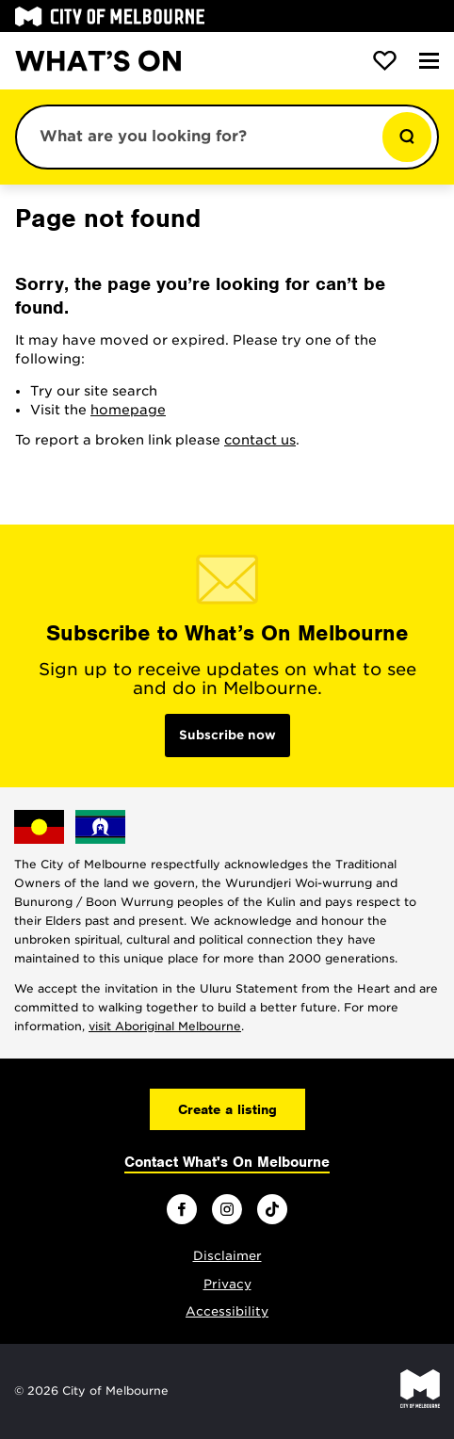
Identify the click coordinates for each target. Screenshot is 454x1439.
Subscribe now (227, 735)
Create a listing (227, 1109)
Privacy (227, 1284)
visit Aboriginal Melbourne (165, 1026)
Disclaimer (227, 1256)
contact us (260, 439)
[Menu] (429, 61)
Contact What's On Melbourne (227, 1162)
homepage (128, 409)
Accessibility (227, 1311)
